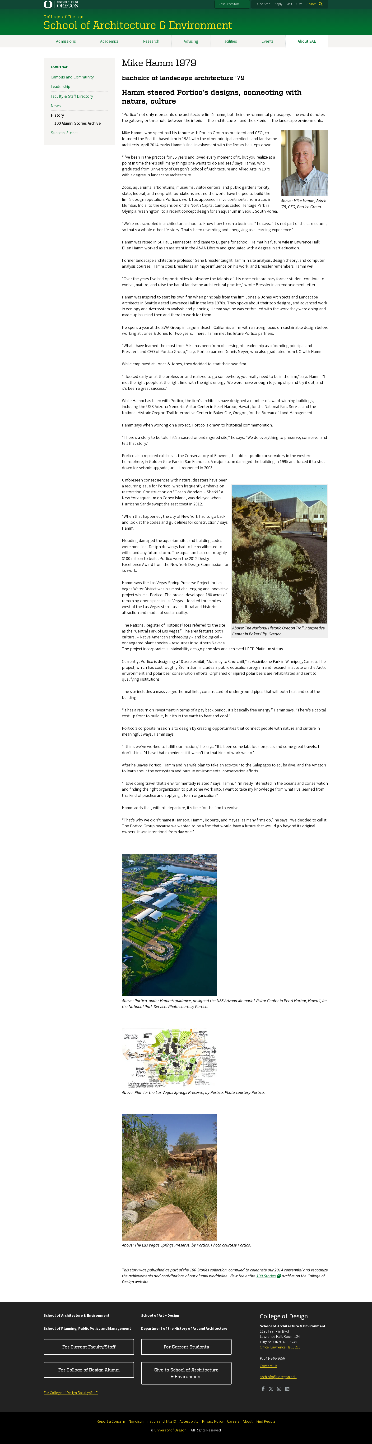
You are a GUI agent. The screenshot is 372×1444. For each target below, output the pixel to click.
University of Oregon (170, 1430)
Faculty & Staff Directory (72, 96)
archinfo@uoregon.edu (278, 1377)
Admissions (66, 41)
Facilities (230, 41)
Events (267, 41)
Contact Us (268, 1366)
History (57, 115)
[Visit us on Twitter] (271, 1389)
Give (299, 4)
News (56, 106)
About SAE (307, 41)
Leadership (60, 87)
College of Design (284, 1316)
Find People (265, 1421)
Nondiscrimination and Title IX (152, 1421)
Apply (278, 4)
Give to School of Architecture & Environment (186, 1373)
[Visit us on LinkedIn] (287, 1389)
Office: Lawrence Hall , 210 (280, 1347)
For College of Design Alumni (89, 1369)
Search (311, 4)
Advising (191, 41)
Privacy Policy (212, 1421)
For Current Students (186, 1346)
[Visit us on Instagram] (279, 1389)
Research (151, 41)
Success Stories (65, 133)
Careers (233, 1421)
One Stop (263, 4)
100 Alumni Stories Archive (77, 123)
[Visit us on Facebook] (263, 1389)
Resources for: (229, 4)
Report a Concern (111, 1421)
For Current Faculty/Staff (89, 1346)
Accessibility (189, 1421)
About (248, 1421)
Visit (289, 4)
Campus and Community (72, 77)
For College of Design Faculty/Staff (71, 1392)
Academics (109, 41)
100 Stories (266, 1276)
